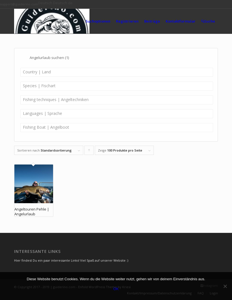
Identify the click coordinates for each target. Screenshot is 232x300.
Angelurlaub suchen (49, 57)
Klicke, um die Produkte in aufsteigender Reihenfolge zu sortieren (89, 151)
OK (116, 289)
